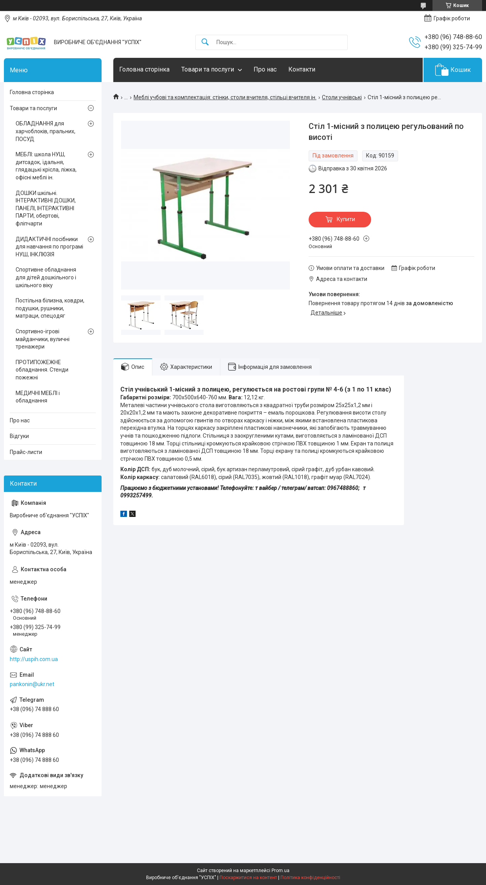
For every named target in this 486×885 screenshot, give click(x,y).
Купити (346, 219)
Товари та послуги (207, 69)
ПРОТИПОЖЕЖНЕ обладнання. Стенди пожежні (42, 370)
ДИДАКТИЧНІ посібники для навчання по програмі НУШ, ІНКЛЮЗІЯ (49, 246)
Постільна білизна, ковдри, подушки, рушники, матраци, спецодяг (50, 308)
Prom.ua (280, 870)
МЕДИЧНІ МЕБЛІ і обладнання (38, 397)
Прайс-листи (26, 452)
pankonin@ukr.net (32, 684)
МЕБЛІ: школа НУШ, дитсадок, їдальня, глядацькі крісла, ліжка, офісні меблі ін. (46, 166)
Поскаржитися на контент (248, 877)
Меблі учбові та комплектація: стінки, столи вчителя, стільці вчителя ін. (225, 97)
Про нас (265, 69)
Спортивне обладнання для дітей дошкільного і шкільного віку (46, 277)
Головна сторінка (144, 69)
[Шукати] (205, 42)
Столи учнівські (342, 97)
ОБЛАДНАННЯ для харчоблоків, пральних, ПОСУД (45, 131)
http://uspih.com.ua (34, 659)
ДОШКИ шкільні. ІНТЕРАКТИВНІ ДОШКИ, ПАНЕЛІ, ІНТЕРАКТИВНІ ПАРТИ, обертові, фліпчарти (46, 208)
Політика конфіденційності (310, 877)
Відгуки (19, 436)
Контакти (301, 69)
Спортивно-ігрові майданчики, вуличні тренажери (43, 339)
